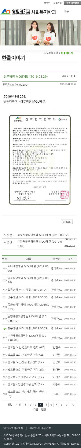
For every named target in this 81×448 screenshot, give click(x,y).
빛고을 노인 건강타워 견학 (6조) (26, 347)
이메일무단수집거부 (40, 428)
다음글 (8, 242)
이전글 (8, 235)
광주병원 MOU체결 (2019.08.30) (28, 297)
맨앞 (10, 404)
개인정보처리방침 (13, 428)
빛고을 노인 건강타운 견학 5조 (25, 354)
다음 (35, 409)
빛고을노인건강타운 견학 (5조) (26, 384)
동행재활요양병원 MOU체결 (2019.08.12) (43, 235)
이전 (18, 404)
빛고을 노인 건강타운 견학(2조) (26, 369)
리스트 (67, 221)
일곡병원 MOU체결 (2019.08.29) (28, 289)
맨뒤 (43, 409)
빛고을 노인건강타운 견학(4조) (26, 362)
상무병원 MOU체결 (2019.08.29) (28, 328)
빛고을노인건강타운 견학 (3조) (26, 377)
